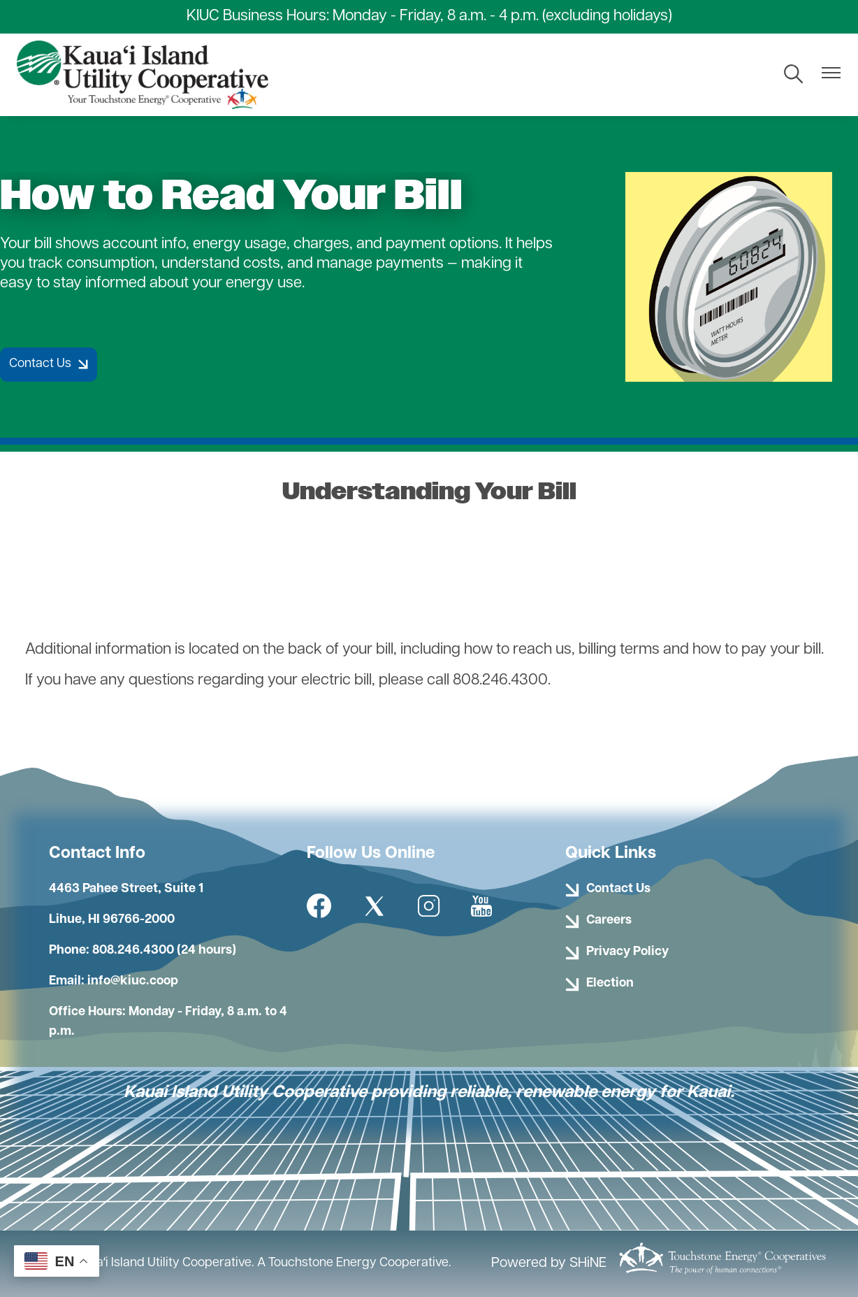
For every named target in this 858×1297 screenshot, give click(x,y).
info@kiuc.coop (132, 981)
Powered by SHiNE (548, 1263)
